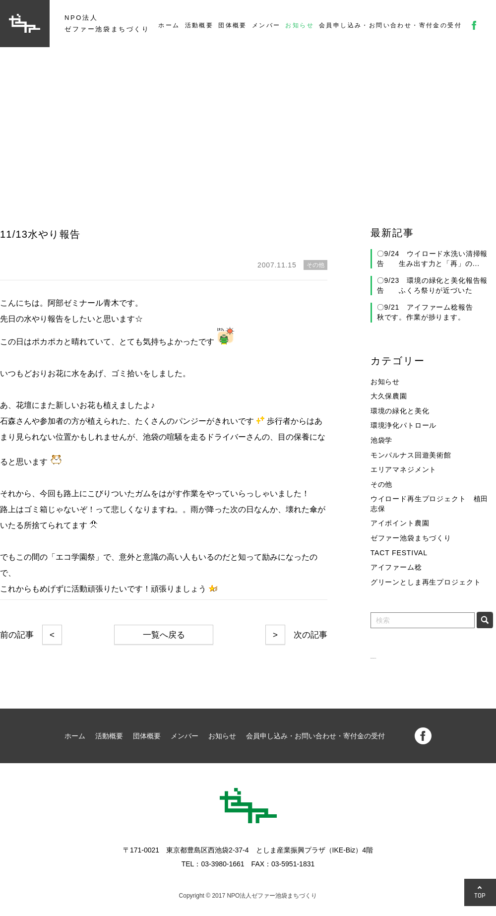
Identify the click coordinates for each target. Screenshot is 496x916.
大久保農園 (389, 396)
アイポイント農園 (400, 523)
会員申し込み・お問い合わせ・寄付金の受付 (390, 25)
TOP (480, 895)
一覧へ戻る (164, 635)
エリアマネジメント (404, 469)
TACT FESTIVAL (399, 553)
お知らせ (299, 25)
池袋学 (382, 440)
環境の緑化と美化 (400, 411)
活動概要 (199, 25)
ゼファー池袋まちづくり (411, 538)
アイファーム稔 (396, 567)
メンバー (266, 25)
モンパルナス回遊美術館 (411, 455)
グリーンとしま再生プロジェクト (426, 582)
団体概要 (232, 25)
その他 (382, 484)
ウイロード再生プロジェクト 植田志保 (429, 504)
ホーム (169, 25)
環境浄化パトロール (404, 425)
